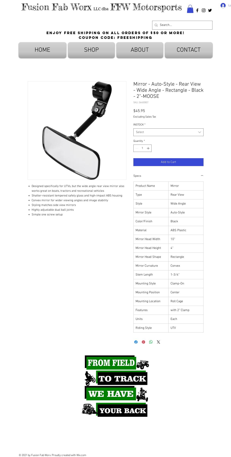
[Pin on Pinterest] (143, 342)
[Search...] (182, 25)
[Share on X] (158, 342)
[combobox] (168, 132)
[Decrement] (136, 148)
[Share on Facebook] (136, 342)
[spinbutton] (142, 148)
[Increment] (148, 148)
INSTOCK (139, 124)
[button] (190, 9)
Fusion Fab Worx (56, 7)
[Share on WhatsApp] (151, 342)
